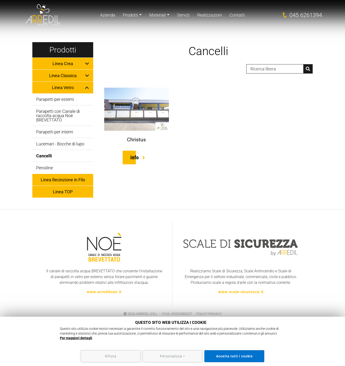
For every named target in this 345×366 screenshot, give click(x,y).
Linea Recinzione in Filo (63, 179)
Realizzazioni (209, 14)
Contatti (237, 14)
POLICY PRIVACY (209, 314)
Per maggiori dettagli (76, 338)
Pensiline (44, 167)
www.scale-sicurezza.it (241, 292)
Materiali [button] (157, 14)
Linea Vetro (63, 87)
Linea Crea (62, 63)
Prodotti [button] (130, 14)
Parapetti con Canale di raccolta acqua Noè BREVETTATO (58, 115)
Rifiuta (110, 356)
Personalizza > (172, 356)
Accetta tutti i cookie (234, 356)
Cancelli (44, 155)
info (134, 157)
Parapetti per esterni (55, 99)
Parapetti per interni (54, 131)
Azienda (107, 14)
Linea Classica (63, 75)
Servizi (183, 14)
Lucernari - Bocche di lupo (60, 143)
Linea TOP (63, 191)
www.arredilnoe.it (104, 292)
